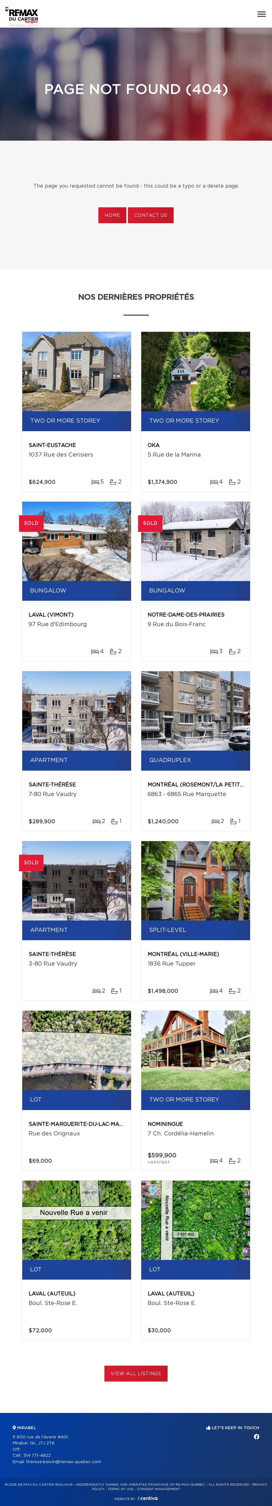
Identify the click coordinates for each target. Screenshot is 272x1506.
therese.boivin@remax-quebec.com (63, 1462)
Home (112, 215)
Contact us (150, 215)
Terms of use (121, 1489)
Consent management (158, 1489)
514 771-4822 (37, 1456)
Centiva (147, 1498)
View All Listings (136, 1374)
